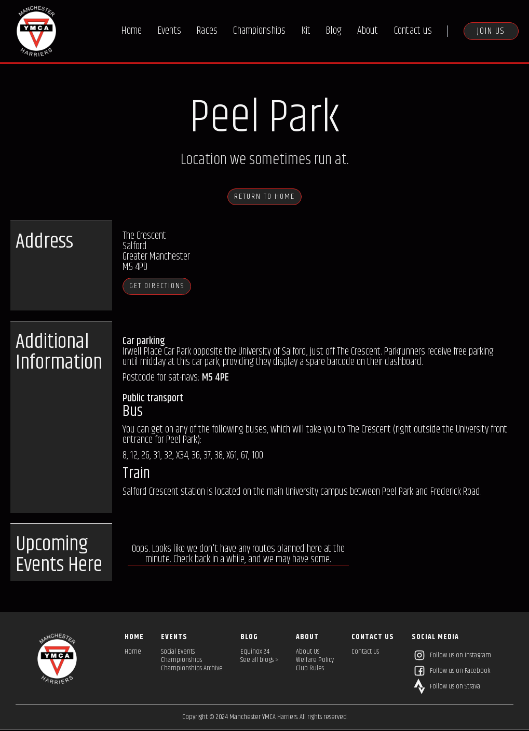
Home (131, 31)
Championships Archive (192, 670)
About (367, 31)
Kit (306, 31)
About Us (307, 653)
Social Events (178, 653)
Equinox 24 (254, 653)
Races (207, 31)
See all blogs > (259, 661)
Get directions (167, 287)
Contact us (413, 31)
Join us (491, 31)
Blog (334, 31)
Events (170, 31)
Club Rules (310, 670)
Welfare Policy (315, 661)
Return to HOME (265, 197)
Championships (259, 31)
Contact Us (365, 653)
